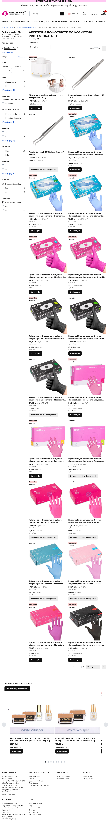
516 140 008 (28, 6)
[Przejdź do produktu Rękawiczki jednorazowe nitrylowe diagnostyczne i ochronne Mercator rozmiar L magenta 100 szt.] (48, 621)
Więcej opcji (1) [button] (8, 122)
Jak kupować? (88, 779)
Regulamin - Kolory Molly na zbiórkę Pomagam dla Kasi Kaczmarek (12, 808)
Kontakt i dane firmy (36, 803)
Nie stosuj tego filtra (13, 184)
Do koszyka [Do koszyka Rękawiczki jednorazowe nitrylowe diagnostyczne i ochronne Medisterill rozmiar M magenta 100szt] (35, 292)
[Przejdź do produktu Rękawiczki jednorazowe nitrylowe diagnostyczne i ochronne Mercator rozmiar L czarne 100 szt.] (87, 621)
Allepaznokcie (7, 27)
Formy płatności (35, 777)
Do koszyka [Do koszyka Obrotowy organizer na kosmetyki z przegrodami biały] (35, 108)
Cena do (18, 67)
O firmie (32, 810)
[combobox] (44, 13)
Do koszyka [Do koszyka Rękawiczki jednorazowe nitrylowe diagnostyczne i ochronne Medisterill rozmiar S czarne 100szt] (35, 353)
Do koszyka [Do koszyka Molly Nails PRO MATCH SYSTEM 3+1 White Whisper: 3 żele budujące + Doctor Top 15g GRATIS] (16, 751)
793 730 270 (40, 6)
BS (6, 86)
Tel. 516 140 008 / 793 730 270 (13, 781)
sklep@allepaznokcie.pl (58, 6)
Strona (92, 48)
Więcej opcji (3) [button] (8, 141)
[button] (62, 13)
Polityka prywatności (10, 803)
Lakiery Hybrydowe (9, 794)
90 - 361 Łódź (7, 779)
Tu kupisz (5, 812)
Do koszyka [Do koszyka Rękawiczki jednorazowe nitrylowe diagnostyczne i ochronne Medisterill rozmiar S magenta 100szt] (75, 292)
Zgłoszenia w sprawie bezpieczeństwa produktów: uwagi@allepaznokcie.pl (12, 787)
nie (6, 192)
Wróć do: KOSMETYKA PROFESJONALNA (10, 48)
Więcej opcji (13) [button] (9, 90)
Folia (7, 155)
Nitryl (7, 151)
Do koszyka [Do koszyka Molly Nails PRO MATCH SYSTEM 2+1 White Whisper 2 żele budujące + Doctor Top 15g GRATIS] (62, 751)
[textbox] (40, 47)
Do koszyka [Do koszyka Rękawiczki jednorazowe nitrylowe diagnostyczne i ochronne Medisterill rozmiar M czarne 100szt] (75, 353)
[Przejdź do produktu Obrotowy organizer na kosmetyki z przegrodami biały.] (48, 74)
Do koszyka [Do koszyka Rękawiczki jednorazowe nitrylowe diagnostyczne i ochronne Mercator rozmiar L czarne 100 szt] (75, 660)
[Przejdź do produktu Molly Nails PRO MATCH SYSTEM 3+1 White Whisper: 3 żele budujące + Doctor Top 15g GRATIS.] (32, 713)
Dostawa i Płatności (36, 781)
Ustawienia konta (62, 779)
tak (6, 188)
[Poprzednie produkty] (4, 724)
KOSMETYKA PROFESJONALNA (26, 27)
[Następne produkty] (93, 667)
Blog (30, 806)
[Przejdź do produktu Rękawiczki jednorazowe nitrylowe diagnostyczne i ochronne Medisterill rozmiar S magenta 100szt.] (87, 254)
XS (6, 133)
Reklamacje (87, 777)
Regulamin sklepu (36, 808)
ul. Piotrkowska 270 (9, 777)
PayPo (31, 779)
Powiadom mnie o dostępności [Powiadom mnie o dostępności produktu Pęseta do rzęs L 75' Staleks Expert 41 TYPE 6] (43, 169)
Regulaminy (33, 812)
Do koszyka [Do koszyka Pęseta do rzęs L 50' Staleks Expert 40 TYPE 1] (75, 108)
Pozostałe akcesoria (13, 118)
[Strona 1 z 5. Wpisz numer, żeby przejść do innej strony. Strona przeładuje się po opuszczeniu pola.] (96, 48)
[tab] (45, 762)
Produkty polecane (17, 689)
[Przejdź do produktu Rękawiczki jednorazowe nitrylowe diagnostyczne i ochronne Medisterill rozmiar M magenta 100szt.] (48, 254)
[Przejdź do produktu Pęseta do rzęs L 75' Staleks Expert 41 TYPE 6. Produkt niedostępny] (48, 131)
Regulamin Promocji (37, 814)
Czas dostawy (34, 783)
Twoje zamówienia (63, 777)
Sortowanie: (33, 43)
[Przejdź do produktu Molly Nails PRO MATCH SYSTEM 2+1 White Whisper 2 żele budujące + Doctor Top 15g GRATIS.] (77, 713)
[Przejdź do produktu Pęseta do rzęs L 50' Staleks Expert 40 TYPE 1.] (87, 74)
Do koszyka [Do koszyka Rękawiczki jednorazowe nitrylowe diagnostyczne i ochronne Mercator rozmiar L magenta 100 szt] (35, 660)
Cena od (5, 67)
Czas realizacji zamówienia (39, 785)
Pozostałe (9, 103)
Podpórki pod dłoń (12, 114)
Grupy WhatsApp (78, 6)
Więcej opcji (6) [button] (7, 52)
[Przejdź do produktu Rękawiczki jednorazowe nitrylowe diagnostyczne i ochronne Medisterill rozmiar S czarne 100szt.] (48, 315)
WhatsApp (6, 792)
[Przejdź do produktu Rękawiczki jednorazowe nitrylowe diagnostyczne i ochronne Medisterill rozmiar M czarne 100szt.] (87, 315)
